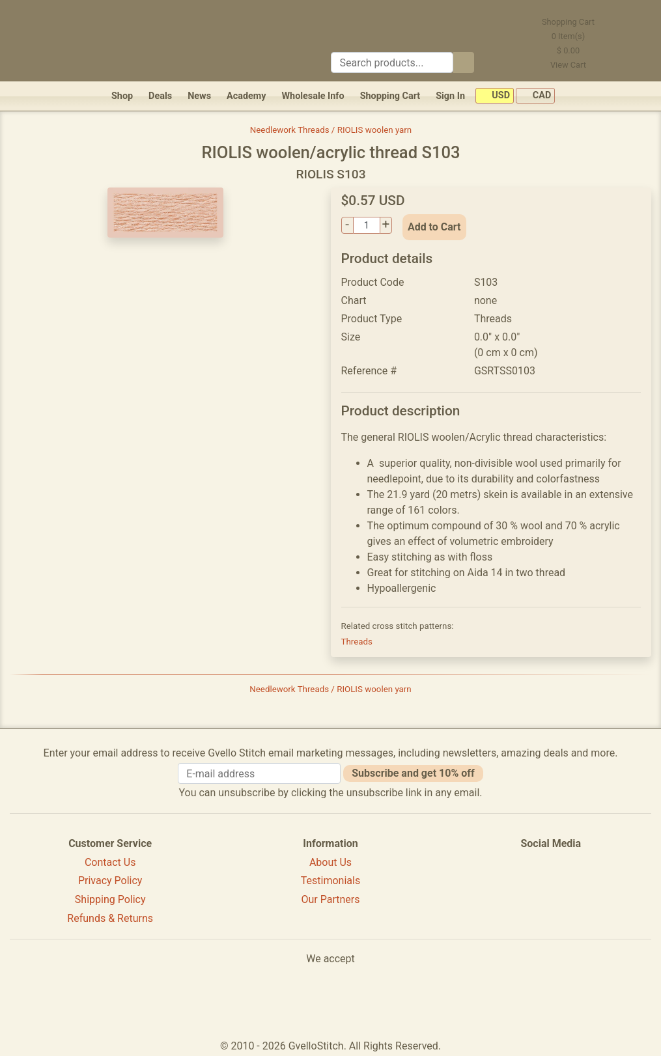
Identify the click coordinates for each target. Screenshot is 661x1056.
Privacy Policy (110, 880)
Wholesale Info (312, 96)
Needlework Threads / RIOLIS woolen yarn (331, 130)
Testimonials (330, 880)
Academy (246, 96)
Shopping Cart (390, 96)
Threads (357, 641)
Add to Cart (434, 227)
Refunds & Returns (110, 918)
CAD (535, 96)
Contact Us (110, 862)
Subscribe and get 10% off (413, 773)
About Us (330, 862)
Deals (160, 96)
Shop (122, 96)
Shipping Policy (110, 899)
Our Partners (331, 899)
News (199, 96)
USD (494, 96)
